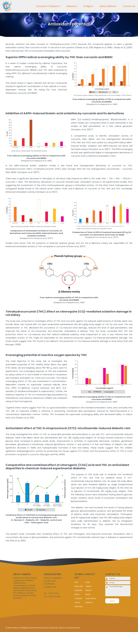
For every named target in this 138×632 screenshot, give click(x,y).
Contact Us (129, 6)
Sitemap (53, 628)
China (77, 602)
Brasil (77, 594)
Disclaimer (75, 628)
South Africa (90, 598)
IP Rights (90, 6)
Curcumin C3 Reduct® (50, 6)
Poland (88, 590)
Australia (78, 590)
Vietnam (89, 602)
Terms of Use (64, 628)
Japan (88, 586)
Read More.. (18, 601)
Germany (79, 606)
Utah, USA (79, 586)
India (87, 582)
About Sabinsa (110, 6)
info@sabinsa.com (52, 600)
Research (73, 6)
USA (76, 582)
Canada (78, 598)
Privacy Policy (43, 628)
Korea (87, 594)
